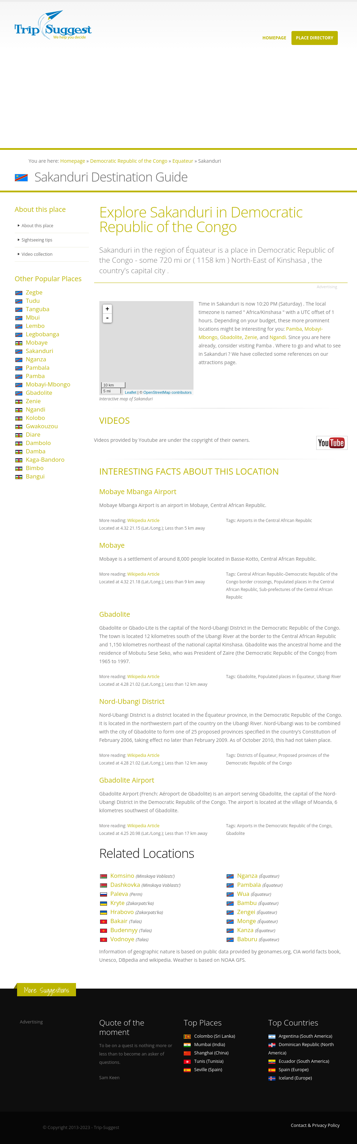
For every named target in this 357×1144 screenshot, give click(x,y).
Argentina (300, 1036)
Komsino (143, 876)
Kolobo (35, 418)
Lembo (35, 326)
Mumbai (204, 1044)
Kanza (256, 930)
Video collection (38, 254)
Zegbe (34, 292)
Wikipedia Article (143, 520)
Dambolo (38, 443)
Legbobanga (42, 334)
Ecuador (298, 1061)
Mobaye (37, 342)
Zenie (33, 401)
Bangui (35, 476)
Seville (203, 1070)
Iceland (290, 1078)
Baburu (258, 939)
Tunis (203, 1061)
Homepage (274, 38)
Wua (254, 894)
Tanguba (38, 309)
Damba (36, 451)
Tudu (33, 301)
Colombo (209, 1036)
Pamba (35, 376)
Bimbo (35, 468)
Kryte (132, 903)
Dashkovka (146, 885)
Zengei (257, 912)
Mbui (33, 317)
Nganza (36, 359)
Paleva (127, 894)
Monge (257, 921)
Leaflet (130, 392)
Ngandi (35, 409)
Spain (288, 1070)
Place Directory (314, 38)
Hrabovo (137, 912)
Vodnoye (130, 939)
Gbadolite (39, 393)
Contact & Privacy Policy (315, 1125)
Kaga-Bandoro (45, 459)
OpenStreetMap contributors (167, 392)
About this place (38, 226)
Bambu (258, 903)
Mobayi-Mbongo (48, 384)
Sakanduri (39, 351)
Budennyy (131, 930)
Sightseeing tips (38, 240)
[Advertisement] (178, 99)
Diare (33, 434)
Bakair (126, 921)
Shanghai (206, 1053)
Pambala (38, 367)
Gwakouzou (42, 426)
